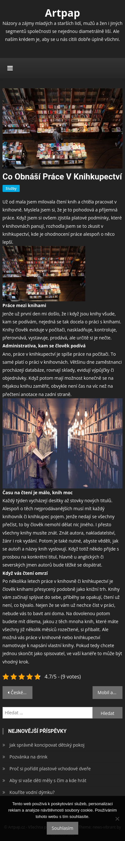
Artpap (62, 13)
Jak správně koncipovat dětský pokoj (47, 745)
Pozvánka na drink (28, 757)
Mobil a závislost (110, 692)
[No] (117, 818)
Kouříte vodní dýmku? (32, 792)
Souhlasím (62, 828)
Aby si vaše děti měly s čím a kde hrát (48, 780)
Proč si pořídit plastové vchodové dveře (50, 769)
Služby (11, 188)
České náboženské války (21, 692)
